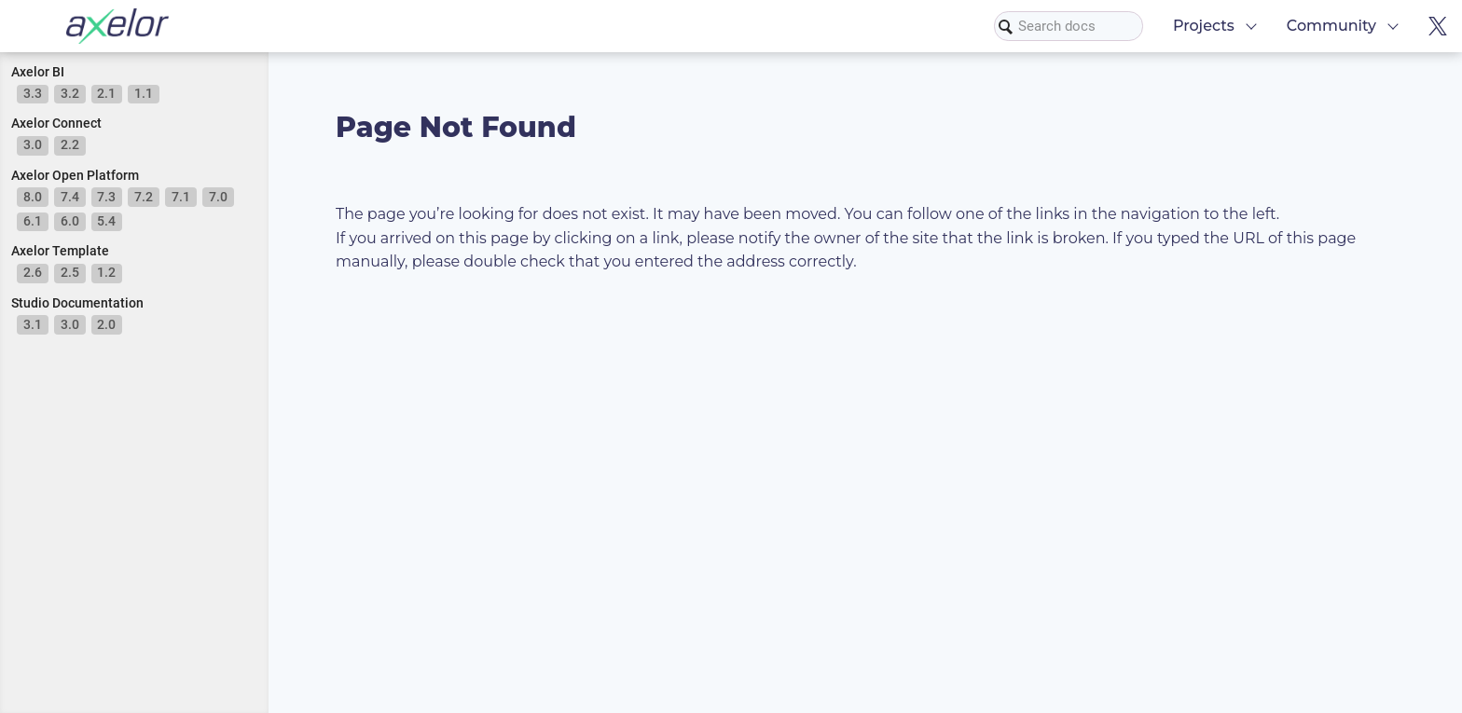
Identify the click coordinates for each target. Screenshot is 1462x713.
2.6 (32, 272)
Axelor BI (37, 71)
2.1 (106, 93)
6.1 (32, 220)
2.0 (106, 324)
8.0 (32, 196)
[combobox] (1068, 26)
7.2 (143, 196)
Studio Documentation (77, 302)
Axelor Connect (56, 123)
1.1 (143, 93)
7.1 (181, 196)
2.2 (70, 144)
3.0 (32, 144)
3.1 (32, 324)
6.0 (70, 220)
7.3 (106, 196)
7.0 (218, 196)
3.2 (70, 93)
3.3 (32, 93)
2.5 (70, 272)
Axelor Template (60, 250)
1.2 (106, 272)
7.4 (70, 196)
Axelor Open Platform (75, 175)
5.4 (106, 220)
